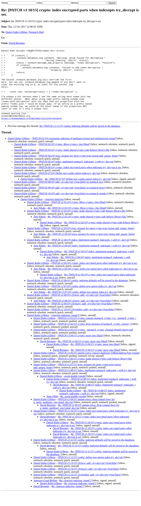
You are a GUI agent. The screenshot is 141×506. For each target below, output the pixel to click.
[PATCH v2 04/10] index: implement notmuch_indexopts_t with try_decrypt (90, 254)
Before (74, 2)
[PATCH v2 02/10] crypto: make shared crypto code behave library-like (88, 225)
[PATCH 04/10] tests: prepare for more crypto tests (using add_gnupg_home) (78, 169)
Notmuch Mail (36, 32)
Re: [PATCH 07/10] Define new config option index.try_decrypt (78, 193)
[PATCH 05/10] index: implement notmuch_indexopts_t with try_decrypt (75, 175)
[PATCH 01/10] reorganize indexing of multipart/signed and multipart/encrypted (73, 152)
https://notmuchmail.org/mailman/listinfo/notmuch (31, 132)
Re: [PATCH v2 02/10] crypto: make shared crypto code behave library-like (87, 230)
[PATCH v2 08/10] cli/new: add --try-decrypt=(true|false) (81, 309)
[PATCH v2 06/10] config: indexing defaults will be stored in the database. (89, 294)
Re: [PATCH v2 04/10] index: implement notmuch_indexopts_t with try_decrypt (89, 259)
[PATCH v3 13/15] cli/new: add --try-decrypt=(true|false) (88, 477)
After (39, 2)
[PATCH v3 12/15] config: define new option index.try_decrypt (90, 471)
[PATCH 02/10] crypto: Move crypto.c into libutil (64, 158)
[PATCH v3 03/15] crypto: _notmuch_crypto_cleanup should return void (95, 343)
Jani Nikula (39, 222)
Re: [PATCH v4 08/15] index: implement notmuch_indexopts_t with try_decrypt (92, 406)
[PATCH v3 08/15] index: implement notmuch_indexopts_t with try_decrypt (97, 384)
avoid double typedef (75, 390)
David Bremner (17, 43)
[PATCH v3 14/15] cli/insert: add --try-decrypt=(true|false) (88, 483)
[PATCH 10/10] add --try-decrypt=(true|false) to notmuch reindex (72, 207)
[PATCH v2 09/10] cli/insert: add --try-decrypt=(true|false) (82, 317)
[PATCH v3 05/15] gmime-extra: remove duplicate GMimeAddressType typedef (98, 367)
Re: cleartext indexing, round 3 (75, 494)
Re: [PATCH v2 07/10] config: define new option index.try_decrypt (82, 306)
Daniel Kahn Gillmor (16, 32)
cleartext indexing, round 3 (65, 329)
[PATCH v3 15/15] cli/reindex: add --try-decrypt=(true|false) (89, 488)
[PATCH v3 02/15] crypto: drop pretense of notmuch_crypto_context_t (94, 338)
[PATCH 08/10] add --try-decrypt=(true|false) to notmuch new (70, 196)
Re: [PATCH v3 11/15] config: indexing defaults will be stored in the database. (80, 140)
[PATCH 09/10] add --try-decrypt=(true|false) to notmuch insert (71, 201)
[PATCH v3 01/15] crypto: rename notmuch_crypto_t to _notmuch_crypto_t (97, 332)
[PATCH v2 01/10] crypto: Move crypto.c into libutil (78, 216)
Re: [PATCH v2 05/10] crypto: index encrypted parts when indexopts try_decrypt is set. (93, 283)
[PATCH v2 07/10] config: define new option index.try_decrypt (83, 300)
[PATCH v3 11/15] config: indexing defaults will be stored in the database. (96, 454)
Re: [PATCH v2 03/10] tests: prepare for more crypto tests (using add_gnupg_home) (91, 248)
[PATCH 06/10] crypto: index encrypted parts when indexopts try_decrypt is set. (79, 181)
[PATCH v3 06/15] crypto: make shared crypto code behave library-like (95, 372)
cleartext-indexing (54, 213)
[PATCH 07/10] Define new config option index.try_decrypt (69, 187)
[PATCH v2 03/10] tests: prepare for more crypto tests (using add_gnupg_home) (92, 242)
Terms (4, 2)
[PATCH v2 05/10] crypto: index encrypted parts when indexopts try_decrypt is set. (94, 277)
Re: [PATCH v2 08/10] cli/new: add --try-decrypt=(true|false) (80, 314)
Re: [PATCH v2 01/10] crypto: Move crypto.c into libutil (77, 222)
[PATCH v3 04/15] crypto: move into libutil (80, 349)
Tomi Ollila (52, 410)
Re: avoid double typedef (73, 410)
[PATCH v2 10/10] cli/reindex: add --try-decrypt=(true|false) (83, 323)
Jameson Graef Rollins (45, 494)
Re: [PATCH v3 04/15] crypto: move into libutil (82, 355)
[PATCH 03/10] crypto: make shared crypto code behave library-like (73, 164)
